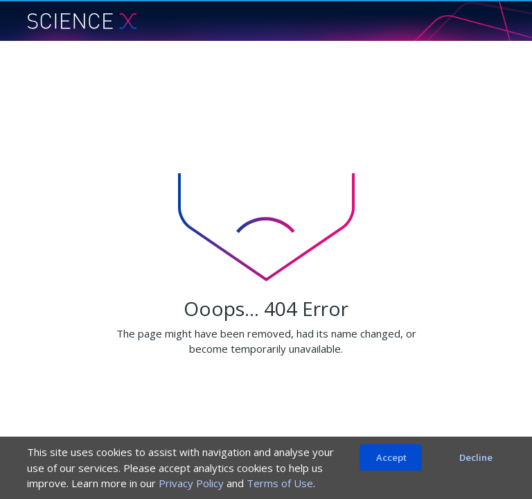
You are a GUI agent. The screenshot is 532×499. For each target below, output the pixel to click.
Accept (391, 457)
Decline (476, 457)
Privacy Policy (191, 483)
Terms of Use (280, 483)
